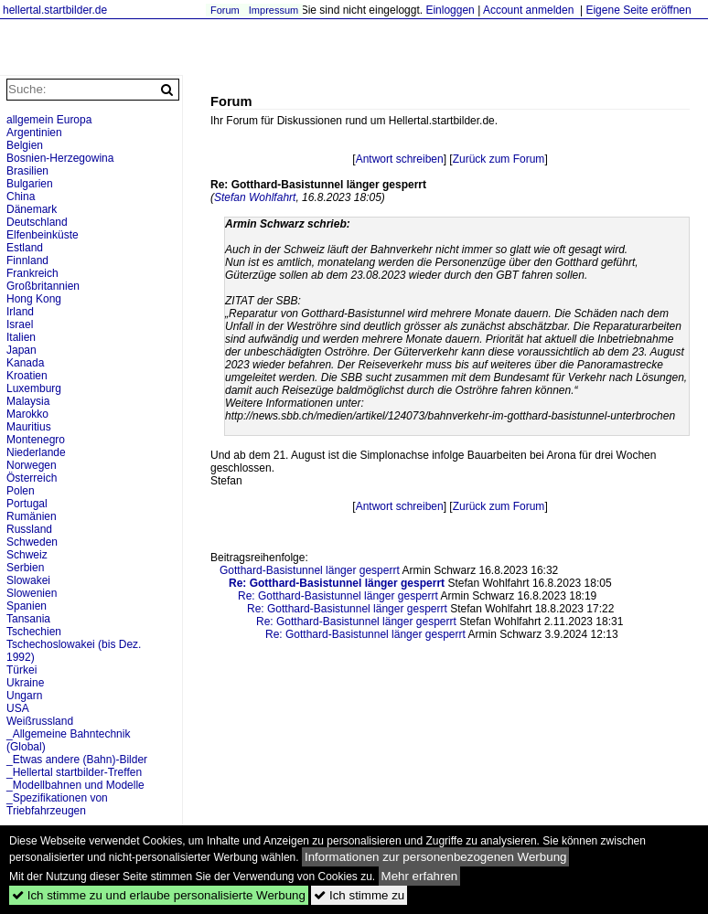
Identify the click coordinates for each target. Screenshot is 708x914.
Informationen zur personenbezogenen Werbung (436, 857)
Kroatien (27, 375)
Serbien (25, 567)
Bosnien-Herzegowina (59, 158)
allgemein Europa (48, 119)
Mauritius (28, 426)
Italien (21, 337)
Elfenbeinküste (42, 234)
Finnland (27, 260)
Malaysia (27, 401)
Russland (29, 529)
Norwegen (31, 465)
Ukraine (25, 682)
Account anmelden (528, 10)
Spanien (26, 606)
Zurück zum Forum (499, 159)
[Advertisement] (301, 695)
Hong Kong (33, 298)
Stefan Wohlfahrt (254, 197)
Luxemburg (33, 388)
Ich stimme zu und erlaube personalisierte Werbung (159, 895)
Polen (20, 490)
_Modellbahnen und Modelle (75, 785)
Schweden (32, 542)
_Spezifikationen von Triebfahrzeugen (57, 804)
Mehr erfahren (419, 876)
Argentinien (34, 132)
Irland (20, 311)
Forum (225, 10)
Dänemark (31, 209)
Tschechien (33, 631)
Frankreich (32, 273)
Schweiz (27, 554)
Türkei (21, 670)
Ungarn (24, 695)
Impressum (273, 10)
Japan (21, 350)
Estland (24, 247)
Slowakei (28, 580)
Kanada (25, 362)
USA (17, 708)
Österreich (31, 478)
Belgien (24, 145)
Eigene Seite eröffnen (638, 10)
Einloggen (449, 10)
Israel (19, 324)
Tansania (28, 618)
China (20, 196)
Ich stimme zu (359, 895)
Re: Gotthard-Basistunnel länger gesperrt (338, 596)
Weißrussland (39, 721)
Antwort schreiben (400, 159)
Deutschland (37, 222)
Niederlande (36, 452)
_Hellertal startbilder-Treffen (74, 772)
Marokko (27, 414)
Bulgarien (29, 183)
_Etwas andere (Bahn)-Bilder (76, 759)
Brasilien (27, 171)
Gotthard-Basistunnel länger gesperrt (310, 570)
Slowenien (31, 593)
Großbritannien (43, 286)
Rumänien (31, 516)
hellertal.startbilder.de (55, 10)
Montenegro (35, 439)
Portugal (27, 503)
